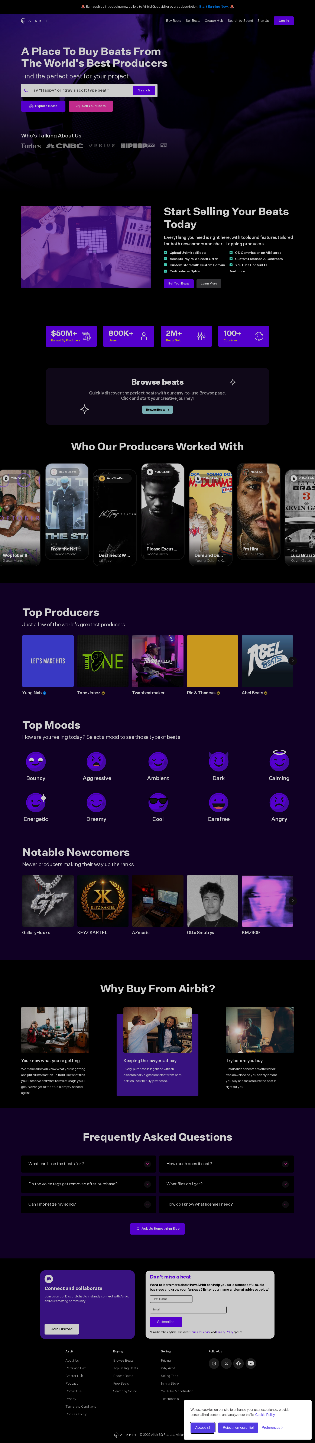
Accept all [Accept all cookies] (202, 1427)
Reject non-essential (238, 1427)
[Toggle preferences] (272, 1428)
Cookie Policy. (265, 1415)
